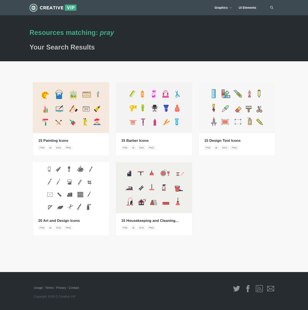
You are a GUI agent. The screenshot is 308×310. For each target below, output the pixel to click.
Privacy (61, 287)
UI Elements (247, 7)
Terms (49, 287)
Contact (74, 287)
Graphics (221, 7)
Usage (38, 287)
